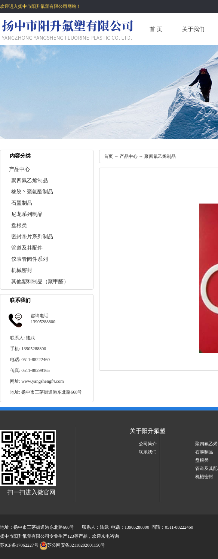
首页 (108, 156)
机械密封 (21, 270)
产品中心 (19, 169)
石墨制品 (21, 203)
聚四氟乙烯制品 (29, 180)
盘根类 (19, 225)
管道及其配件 (27, 248)
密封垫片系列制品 (32, 236)
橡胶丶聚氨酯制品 (32, 192)
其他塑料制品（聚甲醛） (40, 281)
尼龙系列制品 (27, 214)
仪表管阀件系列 (29, 259)
